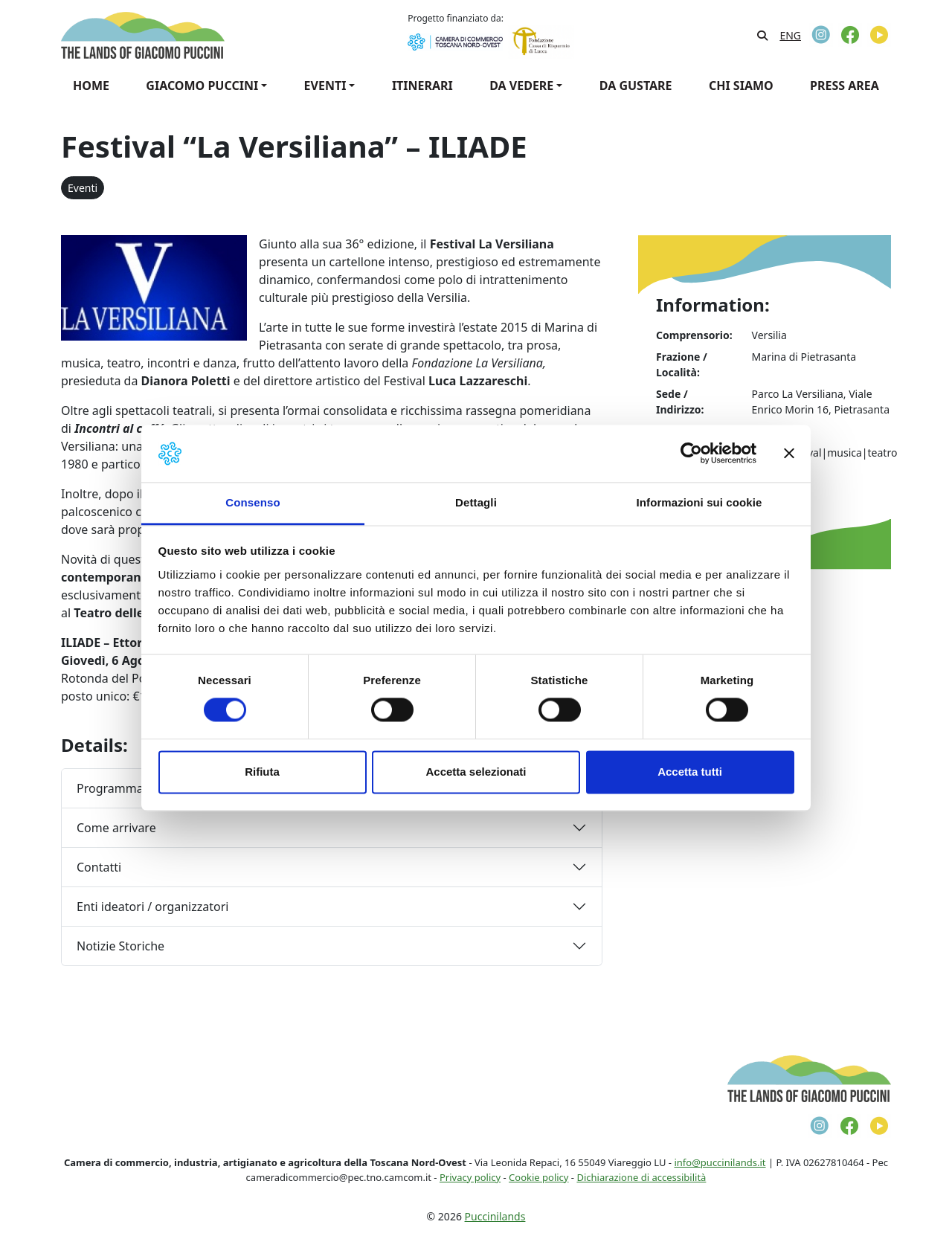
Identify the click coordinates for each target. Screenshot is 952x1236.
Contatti (99, 867)
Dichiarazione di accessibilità (641, 1177)
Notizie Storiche (120, 946)
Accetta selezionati (475, 771)
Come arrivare (116, 828)
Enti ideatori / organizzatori (152, 906)
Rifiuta (262, 771)
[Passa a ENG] (790, 35)
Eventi (82, 188)
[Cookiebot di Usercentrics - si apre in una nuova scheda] (691, 453)
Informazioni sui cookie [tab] (699, 502)
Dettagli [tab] (476, 502)
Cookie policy (538, 1177)
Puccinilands (495, 1216)
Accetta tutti (689, 771)
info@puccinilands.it (719, 1162)
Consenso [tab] (252, 502)
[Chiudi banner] (789, 453)
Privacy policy (470, 1177)
